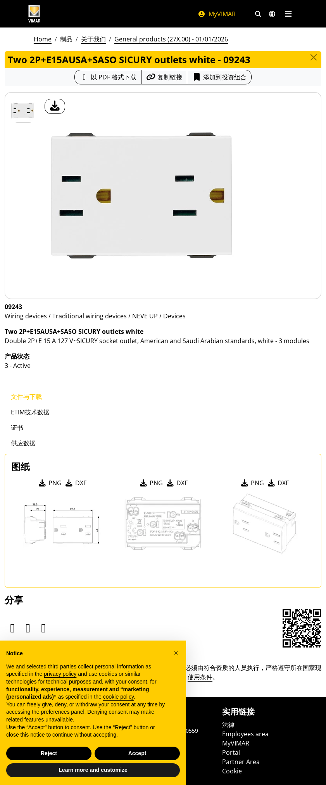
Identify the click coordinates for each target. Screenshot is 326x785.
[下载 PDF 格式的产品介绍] (107, 77)
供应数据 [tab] (23, 443)
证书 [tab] (17, 427)
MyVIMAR (217, 14)
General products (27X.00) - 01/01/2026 (171, 39)
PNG (49, 483)
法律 (228, 724)
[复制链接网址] (164, 77)
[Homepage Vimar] (34, 13)
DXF (75, 483)
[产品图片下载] (55, 106)
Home (43, 39)
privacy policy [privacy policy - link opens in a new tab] (60, 674)
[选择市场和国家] (272, 14)
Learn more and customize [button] (93, 770)
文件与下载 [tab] (26, 396)
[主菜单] (288, 14)
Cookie (232, 771)
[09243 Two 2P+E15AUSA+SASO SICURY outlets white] (23, 111)
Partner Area (241, 762)
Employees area (245, 734)
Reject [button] (49, 753)
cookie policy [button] (118, 697)
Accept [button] (137, 753)
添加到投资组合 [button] (219, 77)
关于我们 (93, 39)
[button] (176, 653)
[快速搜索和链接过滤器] (258, 14)
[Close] (313, 57)
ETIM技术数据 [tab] (30, 412)
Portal (231, 752)
